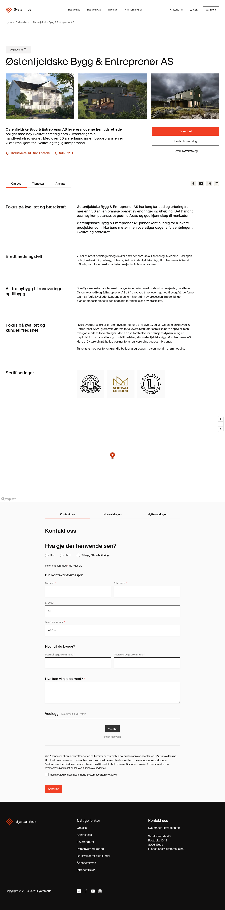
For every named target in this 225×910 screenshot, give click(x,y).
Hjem (9, 22)
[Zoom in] (220, 418)
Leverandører (85, 842)
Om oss (82, 828)
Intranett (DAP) (86, 870)
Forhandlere (22, 22)
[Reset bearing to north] (220, 429)
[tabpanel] (112, 660)
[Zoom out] (220, 424)
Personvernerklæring (90, 849)
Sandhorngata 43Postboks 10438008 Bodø (159, 840)
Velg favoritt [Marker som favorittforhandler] (18, 49)
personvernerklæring (154, 760)
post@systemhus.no (171, 849)
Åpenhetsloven (86, 863)
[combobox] (195, 10)
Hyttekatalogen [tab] (157, 514)
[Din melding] (112, 692)
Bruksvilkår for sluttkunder (93, 856)
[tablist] (112, 515)
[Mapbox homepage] (9, 499)
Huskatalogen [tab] (112, 514)
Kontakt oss (84, 835)
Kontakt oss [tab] (67, 514)
